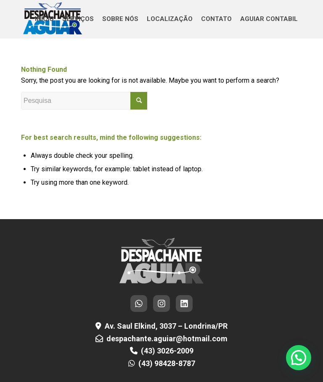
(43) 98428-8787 (166, 363)
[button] (298, 357)
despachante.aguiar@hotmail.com (167, 338)
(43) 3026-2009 (167, 350)
